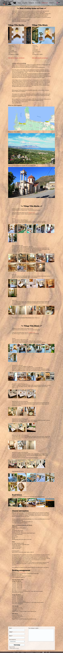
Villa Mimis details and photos (40, 58)
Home (14, 652)
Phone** (11, 635)
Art (22, 2)
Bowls (26, 2)
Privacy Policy (38, 652)
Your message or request (33, 628)
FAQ (18, 652)
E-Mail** (11, 631)
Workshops (37, 2)
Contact (22, 652)
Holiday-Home (45, 2)
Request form (32, 212)
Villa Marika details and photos (16, 58)
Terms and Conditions (29, 652)
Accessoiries (31, 2)
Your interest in (12, 639)
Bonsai (19, 2)
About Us (51, 2)
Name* (10, 628)
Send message (17, 644)
